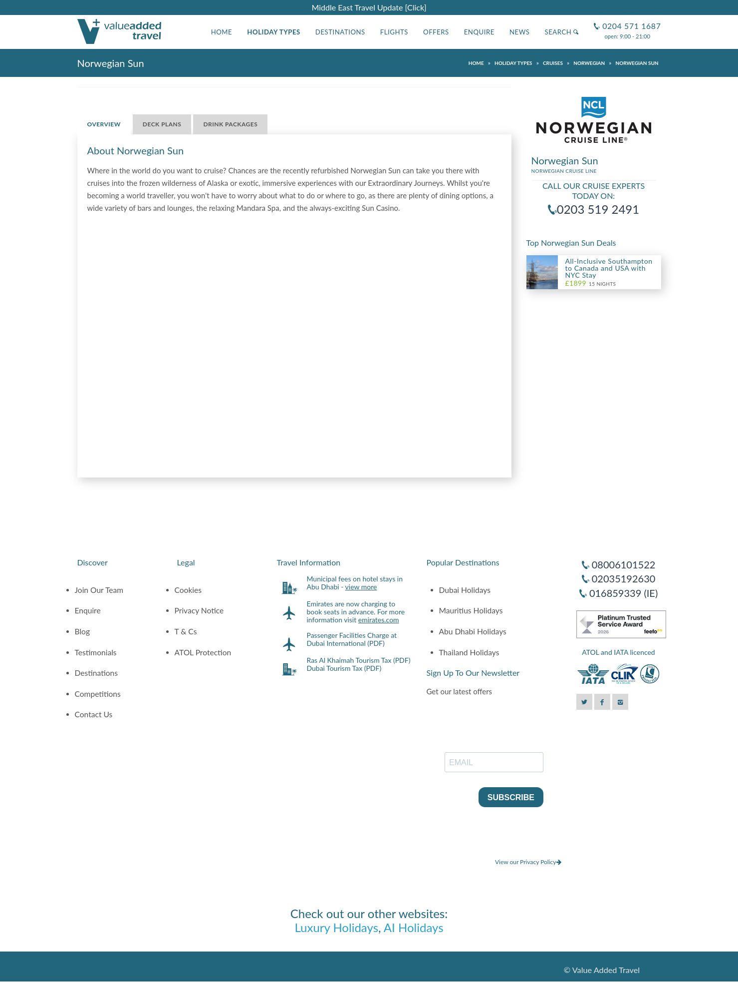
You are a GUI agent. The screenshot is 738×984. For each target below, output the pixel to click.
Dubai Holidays (465, 589)
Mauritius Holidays (471, 610)
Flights (394, 32)
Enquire (479, 32)
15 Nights (590, 283)
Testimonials (96, 652)
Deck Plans (162, 124)
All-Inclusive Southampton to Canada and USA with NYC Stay (609, 268)
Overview (104, 124)
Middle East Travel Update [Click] (368, 7)
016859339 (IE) (623, 593)
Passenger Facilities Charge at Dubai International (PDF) (352, 639)
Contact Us (94, 714)
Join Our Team (99, 589)
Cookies (188, 589)
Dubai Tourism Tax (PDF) (344, 668)
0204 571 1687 (630, 21)
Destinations (340, 32)
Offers (436, 32)
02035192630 (624, 578)
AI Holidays (414, 927)
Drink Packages (230, 124)
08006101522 (624, 564)
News (519, 32)
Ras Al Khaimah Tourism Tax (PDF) (359, 660)
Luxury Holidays (336, 927)
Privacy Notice (199, 610)
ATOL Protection (203, 652)
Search (561, 32)
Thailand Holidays (469, 652)
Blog (82, 631)
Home (222, 32)
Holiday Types (273, 32)
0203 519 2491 (598, 209)
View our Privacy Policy (528, 862)
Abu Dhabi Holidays (472, 631)
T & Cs (186, 631)
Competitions (98, 693)
